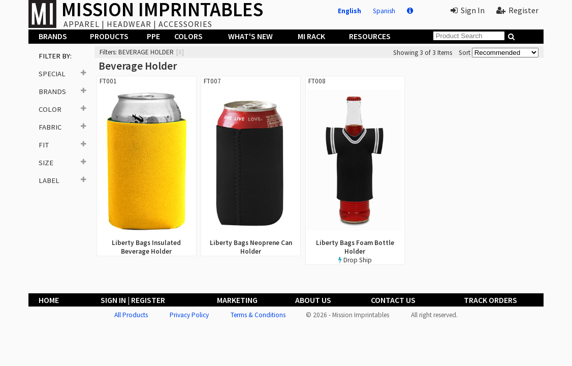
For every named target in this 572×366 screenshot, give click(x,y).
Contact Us (393, 300)
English (349, 11)
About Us (313, 300)
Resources (370, 36)
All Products (131, 315)
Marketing (237, 300)
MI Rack (311, 36)
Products (109, 36)
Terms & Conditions (258, 315)
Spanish (384, 11)
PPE (153, 36)
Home (49, 300)
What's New (250, 36)
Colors (188, 36)
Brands (53, 36)
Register (517, 10)
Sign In (468, 10)
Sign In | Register (133, 300)
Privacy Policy (189, 315)
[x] (180, 52)
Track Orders (490, 300)
